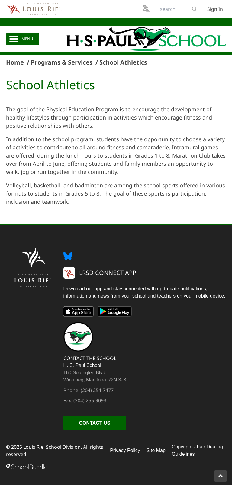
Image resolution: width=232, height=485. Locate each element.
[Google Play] (114, 312)
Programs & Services (61, 62)
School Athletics (123, 62)
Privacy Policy (125, 450)
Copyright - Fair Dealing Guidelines (197, 450)
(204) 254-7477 (97, 390)
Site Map (156, 450)
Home (15, 62)
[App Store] (78, 312)
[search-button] (195, 9)
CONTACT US (95, 423)
